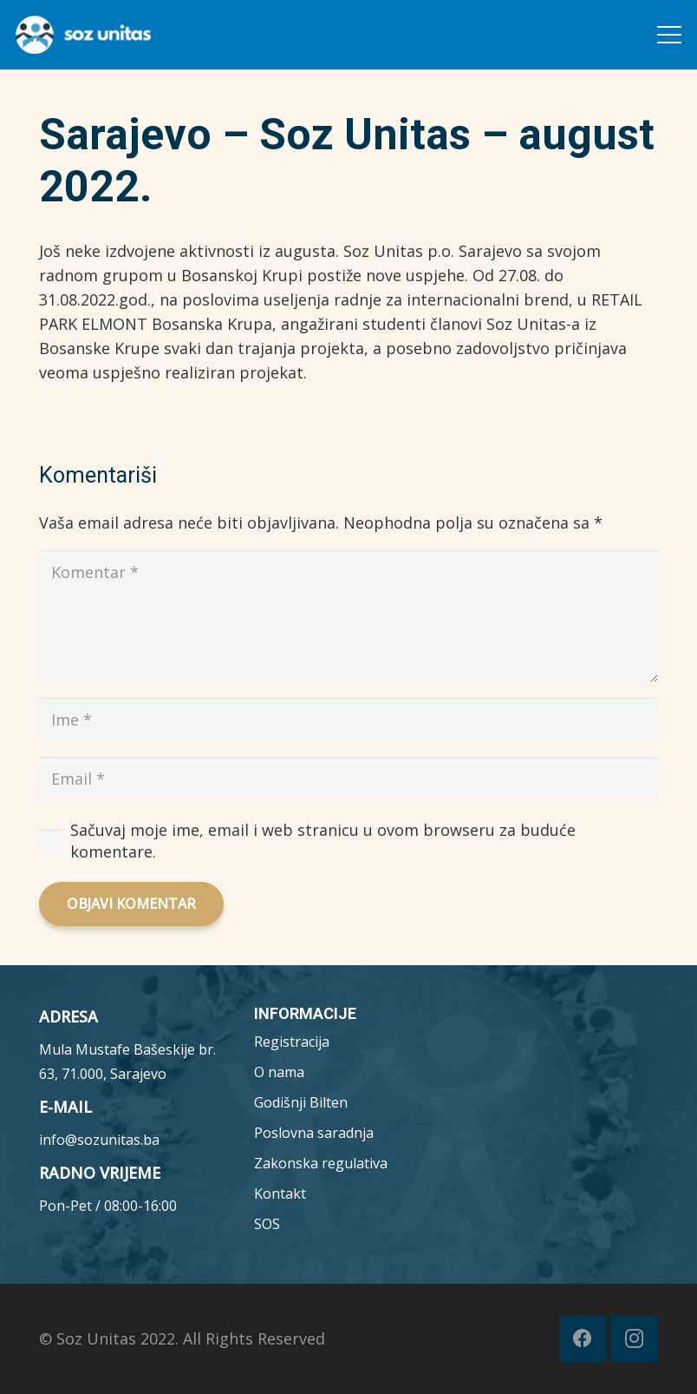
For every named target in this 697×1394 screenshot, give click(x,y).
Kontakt (280, 1193)
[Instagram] (634, 1339)
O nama (279, 1072)
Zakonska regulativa (321, 1163)
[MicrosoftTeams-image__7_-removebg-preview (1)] (83, 35)
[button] (669, 35)
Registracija (291, 1041)
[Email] (348, 778)
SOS (267, 1223)
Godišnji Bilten (301, 1102)
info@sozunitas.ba (99, 1139)
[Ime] (348, 719)
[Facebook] (583, 1339)
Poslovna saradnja (314, 1132)
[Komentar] (348, 615)
